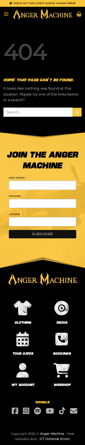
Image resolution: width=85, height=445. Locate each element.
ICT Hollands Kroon (54, 439)
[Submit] (77, 112)
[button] (6, 13)
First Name (15, 196)
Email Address (17, 178)
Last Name (15, 214)
